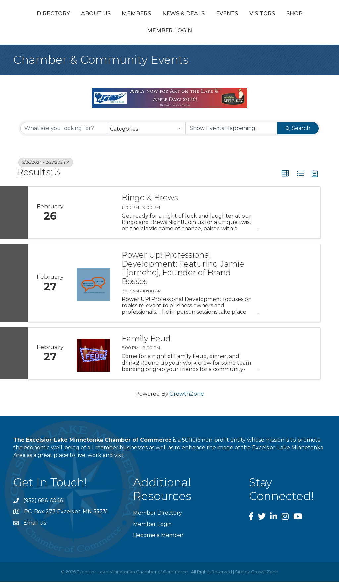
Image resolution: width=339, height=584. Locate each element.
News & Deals (169, 14)
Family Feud (146, 341)
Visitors (128, 33)
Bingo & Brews (150, 200)
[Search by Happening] (231, 130)
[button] (285, 176)
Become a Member (158, 537)
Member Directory (157, 515)
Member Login (201, 33)
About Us (81, 14)
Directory (39, 14)
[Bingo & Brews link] (93, 215)
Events (305, 14)
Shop (160, 33)
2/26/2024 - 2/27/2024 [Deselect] (45, 164)
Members (122, 14)
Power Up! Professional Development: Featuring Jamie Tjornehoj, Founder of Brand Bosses (183, 271)
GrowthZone (187, 396)
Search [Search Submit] (298, 130)
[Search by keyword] (63, 130)
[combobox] (146, 130)
